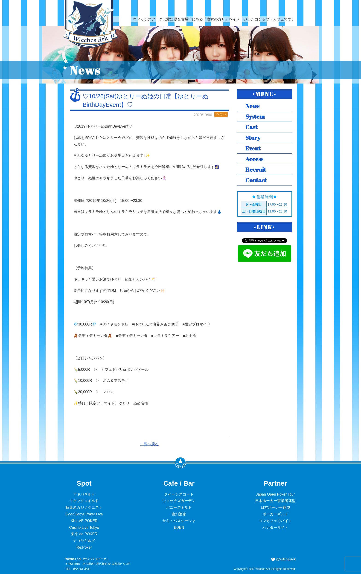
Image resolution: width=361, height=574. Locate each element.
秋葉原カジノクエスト (84, 507)
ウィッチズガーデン (178, 501)
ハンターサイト (275, 527)
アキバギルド (84, 494)
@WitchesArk (286, 559)
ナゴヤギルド (84, 541)
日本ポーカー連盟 (275, 507)
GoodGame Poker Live (84, 514)
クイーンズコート (179, 494)
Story (252, 137)
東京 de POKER (84, 534)
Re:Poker (84, 547)
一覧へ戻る (149, 444)
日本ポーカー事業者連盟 (275, 501)
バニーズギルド (179, 507)
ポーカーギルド (275, 514)
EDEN (179, 527)
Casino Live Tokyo (84, 527)
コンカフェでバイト (275, 521)
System (255, 116)
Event (252, 148)
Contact (256, 180)
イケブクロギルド (84, 501)
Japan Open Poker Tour (275, 494)
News (252, 106)
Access (254, 159)
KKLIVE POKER (84, 521)
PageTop (180, 462)
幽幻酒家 (179, 514)
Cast (251, 127)
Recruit (255, 169)
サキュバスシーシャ (178, 521)
